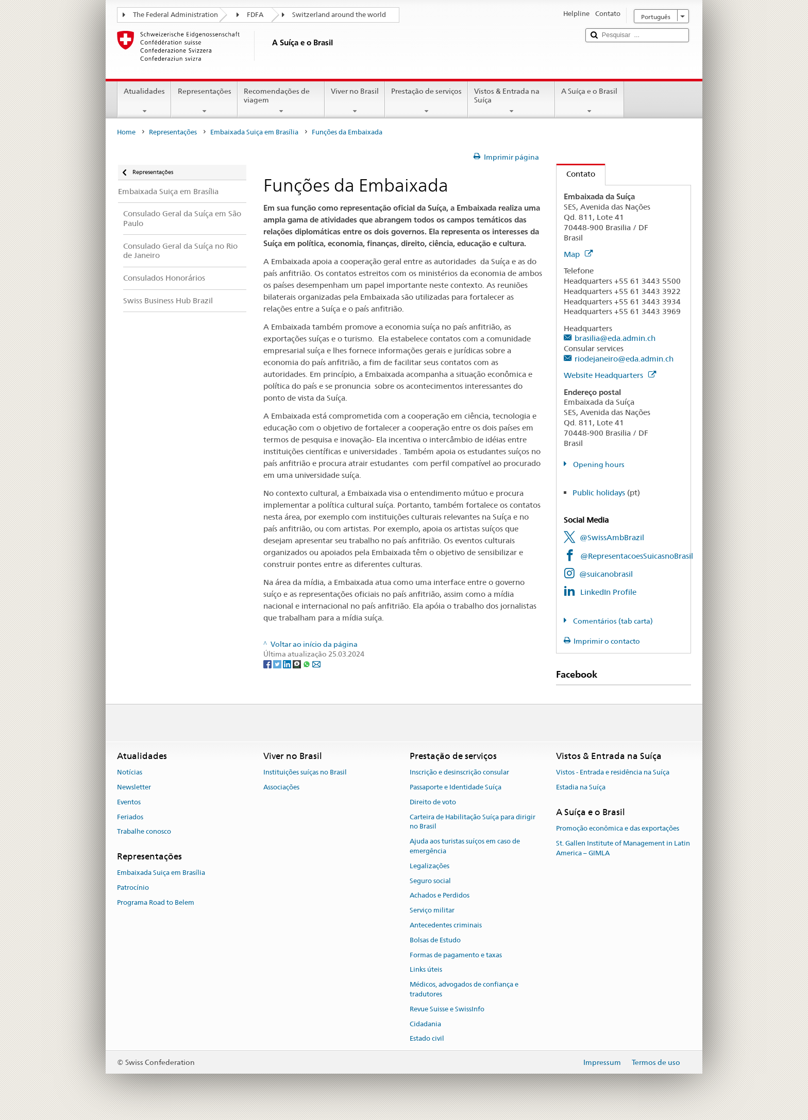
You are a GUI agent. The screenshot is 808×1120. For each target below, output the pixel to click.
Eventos (129, 802)
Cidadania (425, 1024)
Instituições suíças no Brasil (305, 772)
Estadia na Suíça (580, 787)
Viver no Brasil (354, 101)
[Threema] (297, 664)
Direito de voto (433, 802)
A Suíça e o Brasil (589, 101)
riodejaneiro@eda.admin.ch (624, 359)
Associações (281, 787)
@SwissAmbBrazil (612, 537)
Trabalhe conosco (144, 832)
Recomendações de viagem (281, 101)
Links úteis (426, 970)
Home (126, 132)
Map (578, 254)
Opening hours (598, 464)
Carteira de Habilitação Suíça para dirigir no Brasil (472, 822)
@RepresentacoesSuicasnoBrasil (636, 556)
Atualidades (144, 101)
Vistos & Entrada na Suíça (511, 101)
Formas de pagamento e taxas (456, 955)
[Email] (316, 664)
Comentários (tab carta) (612, 621)
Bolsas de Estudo (435, 940)
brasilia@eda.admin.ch (615, 338)
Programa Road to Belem (155, 902)
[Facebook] (268, 664)
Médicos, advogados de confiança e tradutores (464, 989)
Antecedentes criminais (446, 925)
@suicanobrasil (606, 574)
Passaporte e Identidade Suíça (455, 787)
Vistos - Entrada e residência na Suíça (612, 772)
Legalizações (429, 866)
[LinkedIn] (288, 664)
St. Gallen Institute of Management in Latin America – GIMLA (623, 848)
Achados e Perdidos (439, 896)
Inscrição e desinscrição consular (459, 772)
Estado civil (427, 1039)
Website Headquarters (610, 375)
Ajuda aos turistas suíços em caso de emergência (465, 846)
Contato (576, 174)
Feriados (130, 817)
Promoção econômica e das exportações (617, 828)
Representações (204, 101)
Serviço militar (432, 910)
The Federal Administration (175, 15)
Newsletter (134, 787)
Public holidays (599, 492)
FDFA (255, 15)
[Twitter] (278, 664)
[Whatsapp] (307, 664)
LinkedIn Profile (608, 592)
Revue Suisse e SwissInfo (447, 1009)
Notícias (129, 772)
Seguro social (430, 881)
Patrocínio (133, 887)
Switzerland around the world (339, 15)
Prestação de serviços (426, 101)
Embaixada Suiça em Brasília (254, 132)
